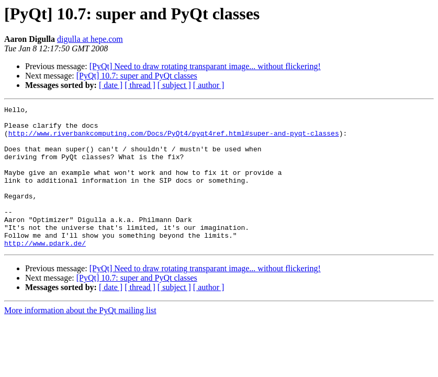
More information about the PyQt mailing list (80, 338)
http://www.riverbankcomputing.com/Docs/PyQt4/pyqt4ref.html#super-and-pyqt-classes (173, 139)
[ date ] (110, 85)
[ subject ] (174, 85)
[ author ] (208, 85)
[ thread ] (140, 85)
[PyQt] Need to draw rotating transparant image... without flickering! (205, 66)
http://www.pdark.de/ (45, 271)
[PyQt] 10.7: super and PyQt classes (136, 75)
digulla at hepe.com (90, 39)
